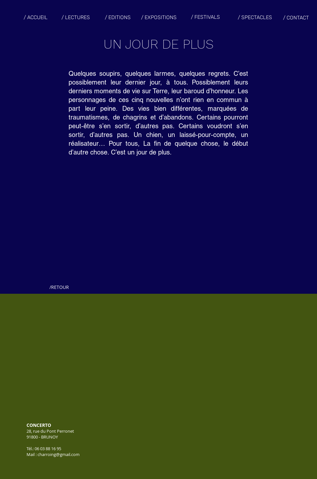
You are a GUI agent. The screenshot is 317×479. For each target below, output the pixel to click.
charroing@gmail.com (59, 454)
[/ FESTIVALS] (205, 17)
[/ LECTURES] (75, 17)
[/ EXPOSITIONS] (159, 17)
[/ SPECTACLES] (254, 17)
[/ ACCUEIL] (35, 17)
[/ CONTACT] (296, 17)
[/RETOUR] (59, 287)
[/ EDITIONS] (117, 17)
